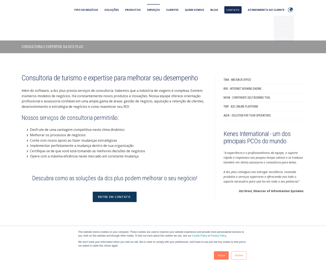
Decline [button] (239, 255)
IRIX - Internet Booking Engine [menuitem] (243, 69)
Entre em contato (115, 177)
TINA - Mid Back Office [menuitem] (237, 60)
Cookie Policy (199, 235)
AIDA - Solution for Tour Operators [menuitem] (247, 95)
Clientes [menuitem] (172, 10)
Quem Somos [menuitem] (194, 10)
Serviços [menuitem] (153, 10)
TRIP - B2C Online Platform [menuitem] (241, 86)
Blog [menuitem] (214, 10)
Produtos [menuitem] (133, 10)
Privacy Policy (218, 235)
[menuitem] (232, 10)
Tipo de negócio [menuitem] (86, 10)
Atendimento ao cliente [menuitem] (266, 10)
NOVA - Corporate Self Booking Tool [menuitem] (247, 78)
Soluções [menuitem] (111, 10)
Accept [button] (221, 255)
